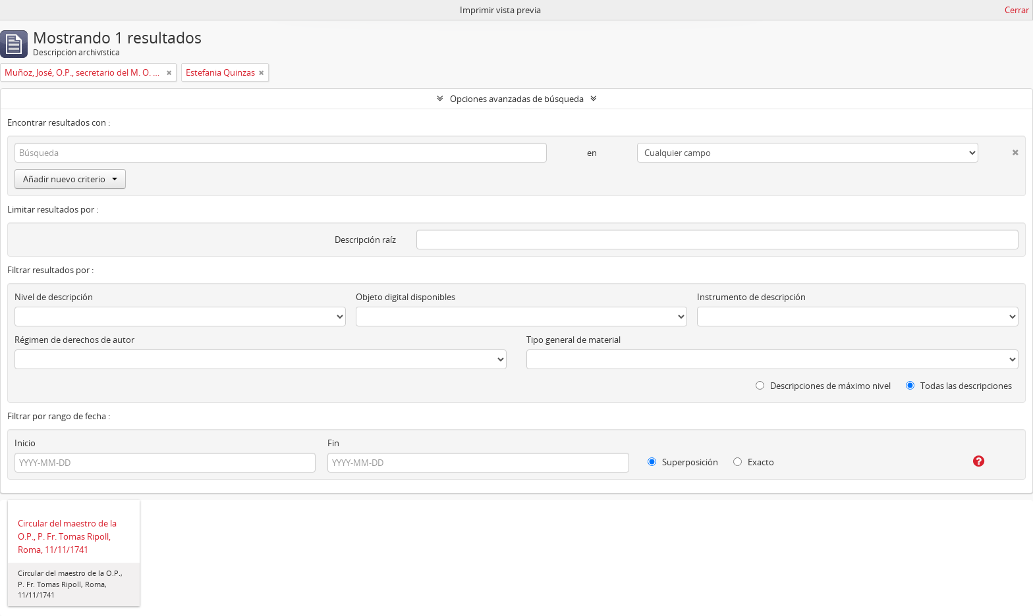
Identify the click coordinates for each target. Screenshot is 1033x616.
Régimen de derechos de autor (74, 340)
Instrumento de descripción (751, 297)
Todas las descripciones (959, 386)
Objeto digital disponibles (405, 297)
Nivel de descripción (53, 297)
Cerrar (1017, 10)
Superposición (683, 462)
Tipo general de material (573, 340)
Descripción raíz (365, 239)
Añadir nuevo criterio (70, 179)
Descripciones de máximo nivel (823, 386)
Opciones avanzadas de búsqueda (517, 99)
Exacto (753, 462)
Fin (333, 443)
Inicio (25, 443)
